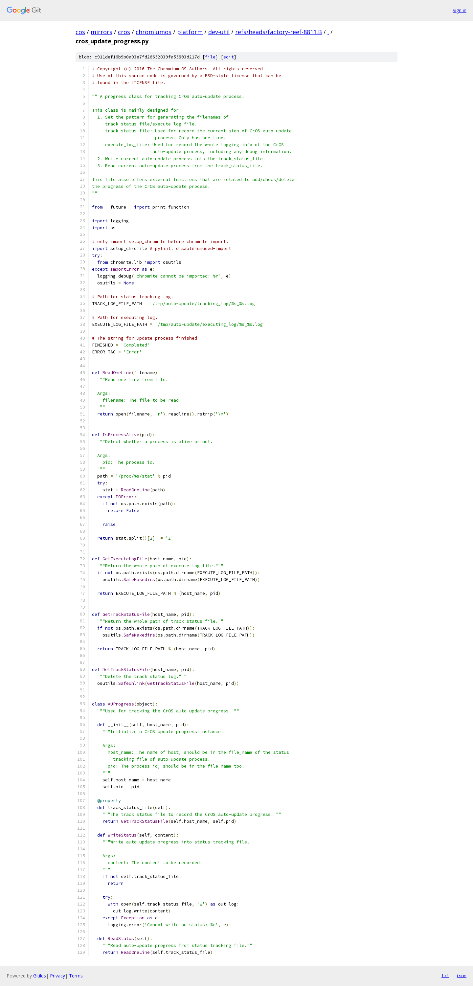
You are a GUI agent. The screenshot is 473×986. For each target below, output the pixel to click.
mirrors (101, 32)
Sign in (459, 10)
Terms (76, 976)
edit (228, 57)
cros (124, 32)
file (210, 57)
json (461, 975)
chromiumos (153, 32)
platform (190, 32)
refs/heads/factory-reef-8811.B (278, 32)
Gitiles (39, 976)
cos (80, 32)
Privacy (57, 976)
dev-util (219, 32)
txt (445, 975)
